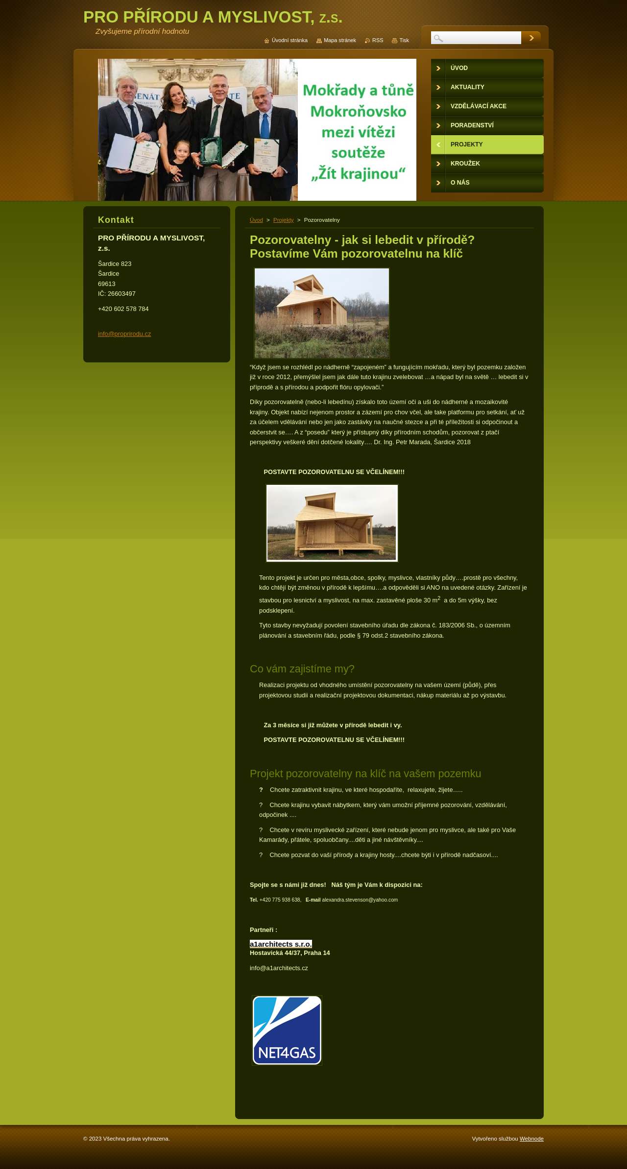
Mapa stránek (340, 40)
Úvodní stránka (290, 40)
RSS (377, 40)
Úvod (256, 220)
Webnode (532, 1139)
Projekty (283, 220)
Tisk (404, 40)
